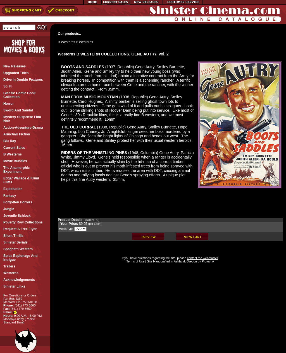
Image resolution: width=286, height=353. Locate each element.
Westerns (86, 42)
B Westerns (66, 42)
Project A (207, 261)
